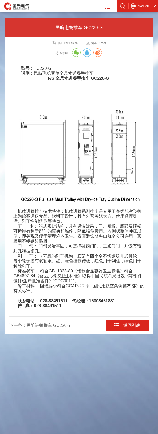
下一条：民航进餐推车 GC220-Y (40, 325)
